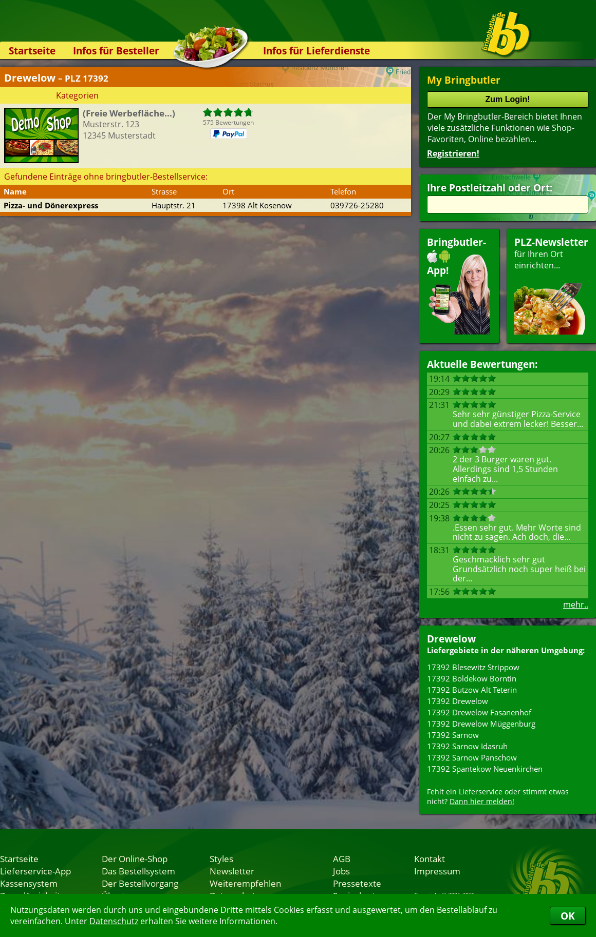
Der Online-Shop (134, 858)
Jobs (341, 871)
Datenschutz (113, 921)
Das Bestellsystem (138, 871)
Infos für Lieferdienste (316, 50)
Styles (221, 858)
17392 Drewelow (457, 701)
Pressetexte (357, 883)
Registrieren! (453, 153)
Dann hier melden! (482, 801)
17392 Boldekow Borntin (471, 678)
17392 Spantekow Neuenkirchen (485, 769)
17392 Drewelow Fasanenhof (479, 712)
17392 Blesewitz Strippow (473, 667)
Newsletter (232, 871)
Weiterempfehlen (245, 883)
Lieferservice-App (35, 871)
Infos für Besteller (116, 50)
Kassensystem (29, 883)
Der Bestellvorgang (140, 883)
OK (568, 915)
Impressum (437, 871)
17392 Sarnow (453, 735)
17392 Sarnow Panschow (472, 757)
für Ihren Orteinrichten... (551, 285)
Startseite (32, 50)
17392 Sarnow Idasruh (467, 746)
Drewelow (451, 638)
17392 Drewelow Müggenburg (481, 723)
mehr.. (575, 604)
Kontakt (429, 858)
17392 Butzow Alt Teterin (472, 690)
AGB (341, 858)
